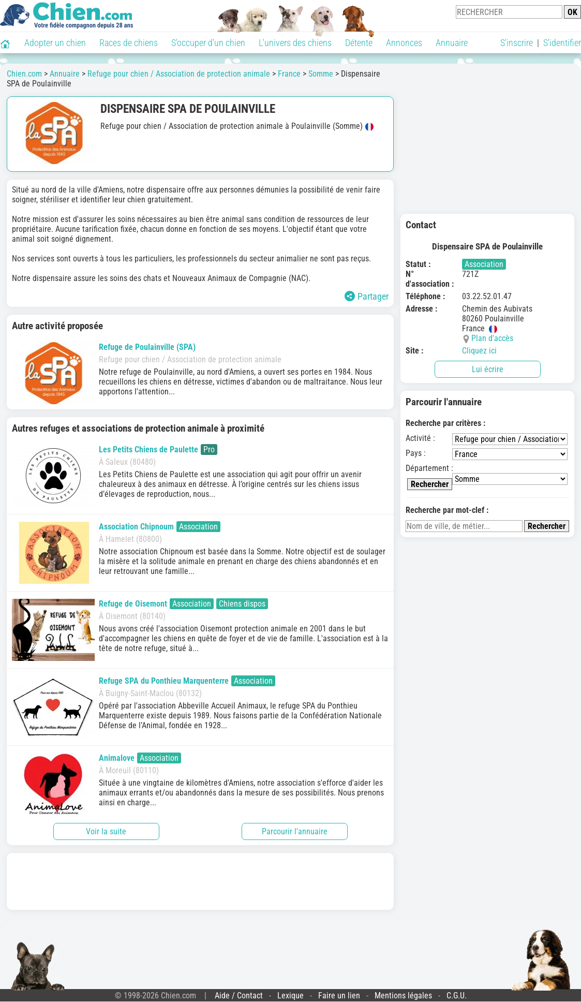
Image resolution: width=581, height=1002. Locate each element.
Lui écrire (487, 369)
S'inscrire (516, 42)
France (289, 74)
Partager (367, 296)
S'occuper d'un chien (208, 42)
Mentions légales (403, 995)
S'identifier (562, 42)
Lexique (290, 995)
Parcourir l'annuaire (294, 831)
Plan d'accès (492, 338)
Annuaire (452, 42)
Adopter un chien (55, 42)
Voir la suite (106, 831)
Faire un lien (339, 995)
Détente (359, 42)
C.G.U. (456, 995)
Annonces (404, 42)
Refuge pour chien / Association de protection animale (178, 74)
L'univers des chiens (295, 42)
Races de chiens (128, 42)
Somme (320, 74)
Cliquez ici (479, 351)
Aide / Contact (239, 995)
